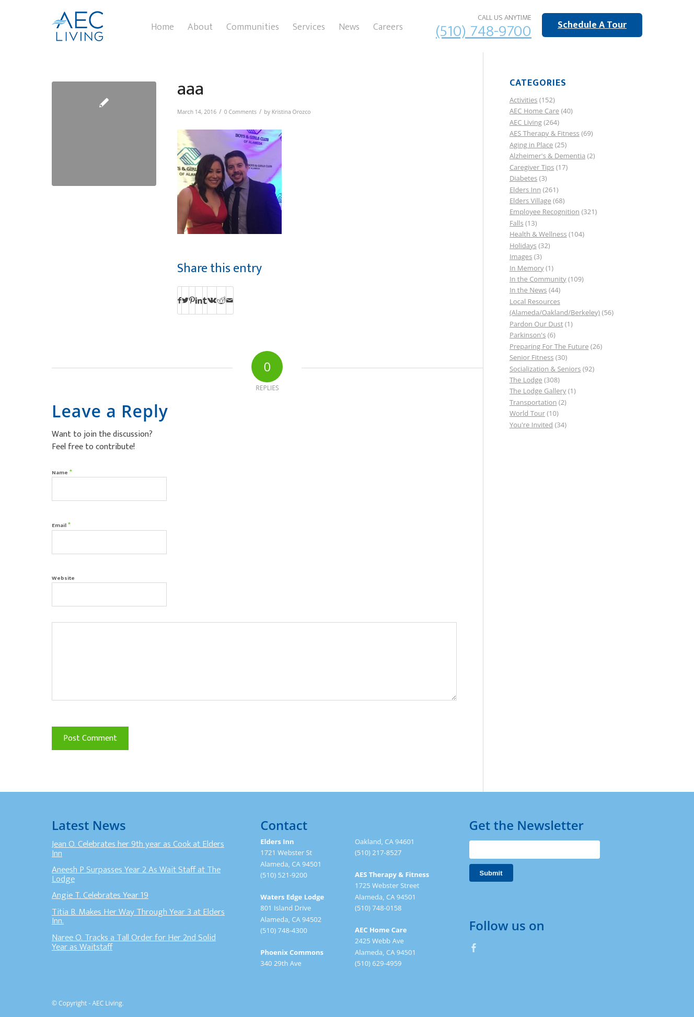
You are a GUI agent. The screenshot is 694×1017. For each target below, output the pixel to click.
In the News (528, 290)
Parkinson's (528, 335)
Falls (517, 223)
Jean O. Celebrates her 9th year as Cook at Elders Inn (138, 849)
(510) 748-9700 (483, 31)
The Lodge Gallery (538, 390)
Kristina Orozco (291, 111)
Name (62, 471)
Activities (524, 99)
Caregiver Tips (532, 167)
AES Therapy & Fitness (545, 133)
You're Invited (531, 424)
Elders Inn (525, 189)
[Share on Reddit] (221, 300)
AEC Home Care (534, 110)
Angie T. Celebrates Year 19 (100, 895)
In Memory (527, 268)
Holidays (523, 245)
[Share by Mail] (229, 300)
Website (63, 578)
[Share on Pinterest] (192, 300)
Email (61, 524)
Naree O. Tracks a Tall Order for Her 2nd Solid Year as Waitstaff (134, 942)
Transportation (533, 402)
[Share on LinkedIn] (198, 300)
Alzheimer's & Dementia (547, 155)
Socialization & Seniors (545, 368)
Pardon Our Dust (536, 324)
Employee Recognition (545, 211)
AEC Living (526, 122)
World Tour (527, 413)
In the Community (538, 279)
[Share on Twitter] (185, 300)
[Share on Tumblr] (205, 300)
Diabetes (523, 178)
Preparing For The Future (549, 346)
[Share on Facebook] (179, 300)
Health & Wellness (538, 234)
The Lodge (526, 379)
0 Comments (240, 111)
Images (521, 256)
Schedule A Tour (592, 25)
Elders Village (530, 200)
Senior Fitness (531, 357)
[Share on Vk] (211, 300)
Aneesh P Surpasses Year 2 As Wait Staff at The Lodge (136, 874)
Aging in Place (531, 144)
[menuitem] (162, 26)
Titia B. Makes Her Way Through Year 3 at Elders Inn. (138, 917)
